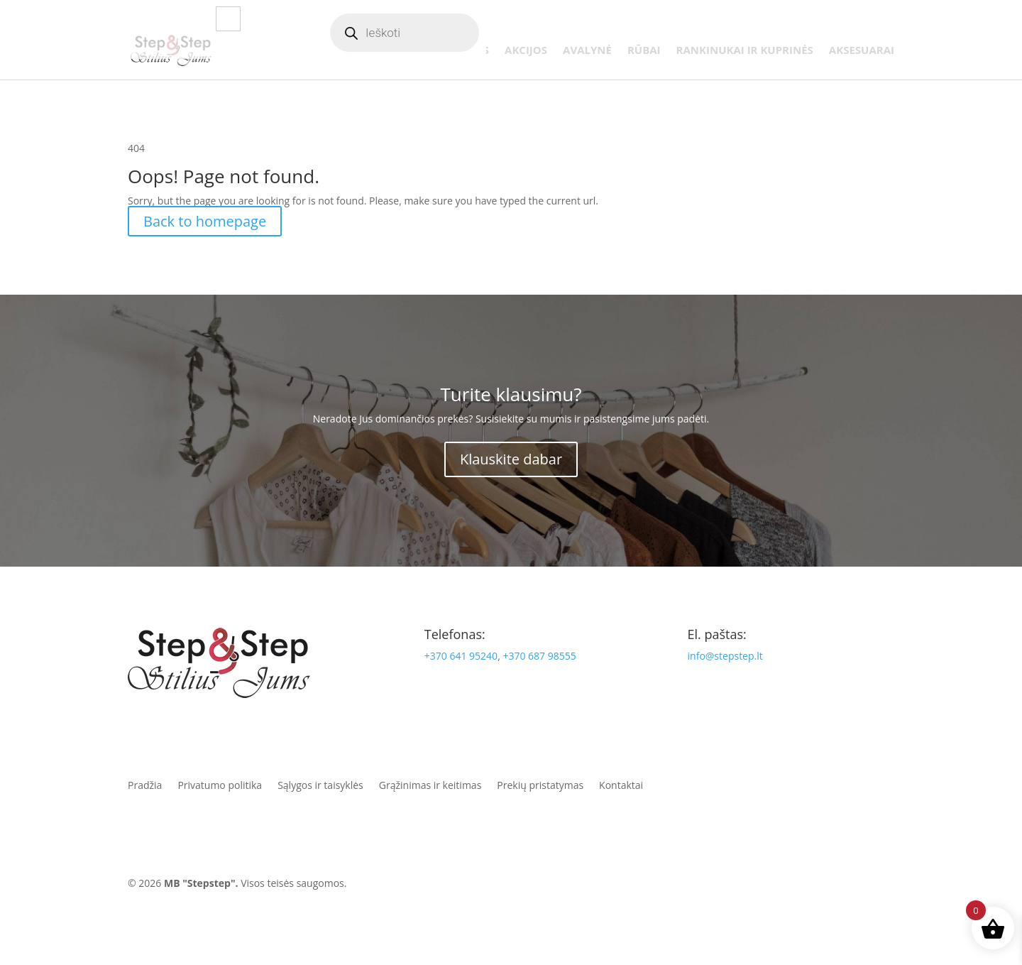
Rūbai (644, 51)
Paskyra (681, 33)
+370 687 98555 (539, 656)
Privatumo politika (219, 784)
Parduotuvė (377, 51)
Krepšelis (811, 33)
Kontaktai (869, 33)
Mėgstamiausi (745, 33)
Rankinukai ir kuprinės (744, 51)
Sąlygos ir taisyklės (320, 784)
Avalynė (587, 51)
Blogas (514, 33)
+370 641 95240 (461, 656)
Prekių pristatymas (540, 784)
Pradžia (145, 784)
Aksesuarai (861, 51)
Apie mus (564, 33)
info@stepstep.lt (725, 656)
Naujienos (459, 51)
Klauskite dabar (511, 459)
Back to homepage (204, 221)
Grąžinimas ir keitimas (430, 784)
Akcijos (526, 51)
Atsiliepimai (623, 33)
